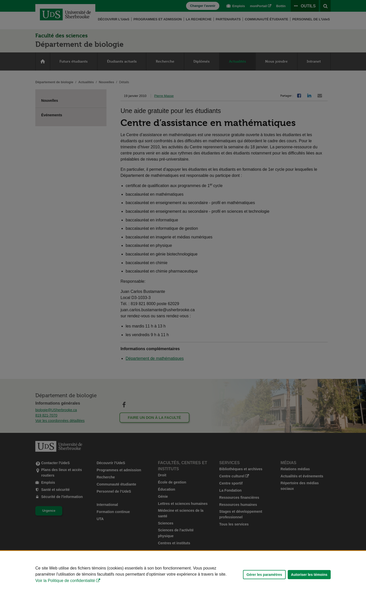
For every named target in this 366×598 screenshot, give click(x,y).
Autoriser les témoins (309, 575)
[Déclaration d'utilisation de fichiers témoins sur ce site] (183, 574)
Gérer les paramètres (264, 575)
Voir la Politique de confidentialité (65, 580)
